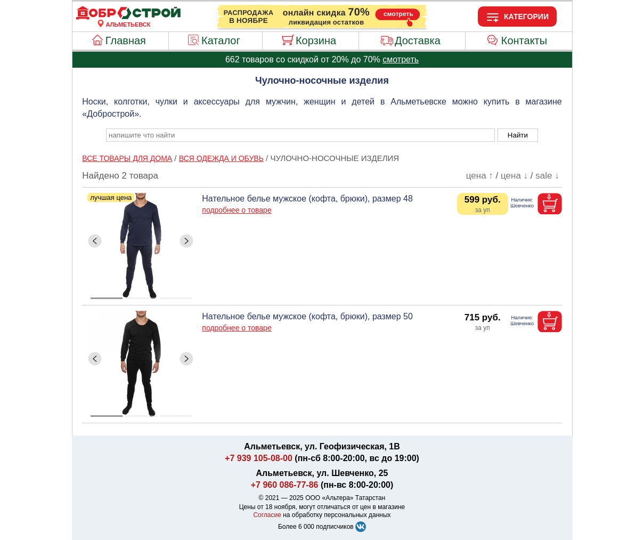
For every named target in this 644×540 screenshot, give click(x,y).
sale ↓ (547, 176)
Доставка (418, 40)
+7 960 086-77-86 (285, 484)
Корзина (316, 40)
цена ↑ (479, 176)
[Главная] (128, 18)
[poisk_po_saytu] (300, 135)
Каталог (220, 40)
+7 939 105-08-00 (258, 458)
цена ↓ (514, 176)
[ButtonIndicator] (141, 295)
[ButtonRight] (186, 241)
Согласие (267, 515)
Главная (125, 40)
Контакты (524, 40)
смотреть (400, 59)
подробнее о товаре (236, 210)
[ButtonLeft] (95, 241)
